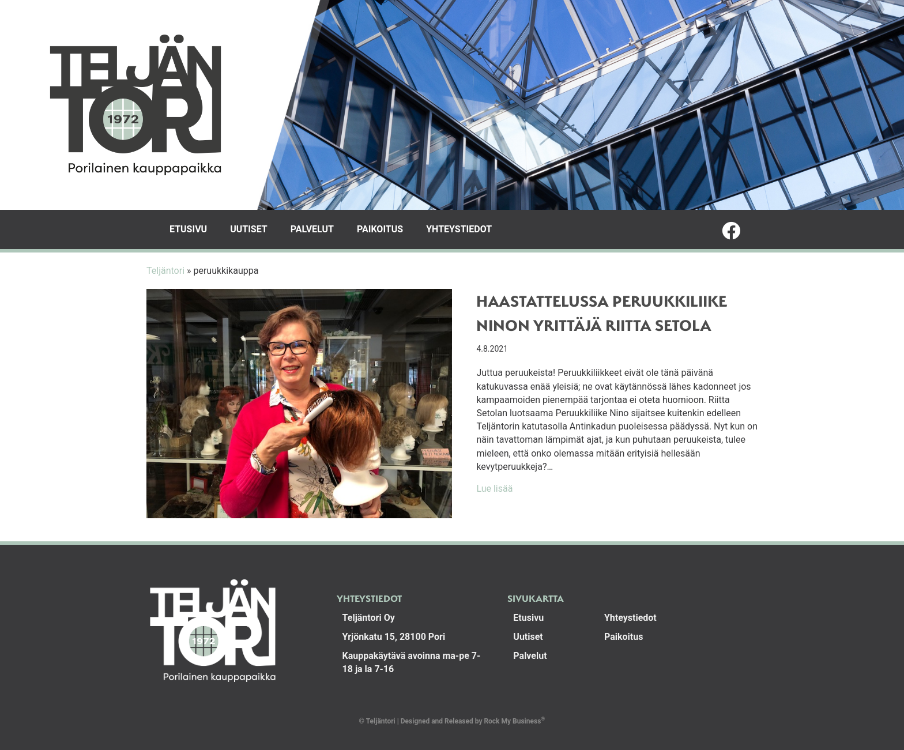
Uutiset (249, 229)
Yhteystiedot (459, 229)
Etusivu (188, 229)
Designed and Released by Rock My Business (471, 721)
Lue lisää (494, 488)
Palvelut (312, 229)
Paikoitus (380, 229)
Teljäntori (165, 270)
